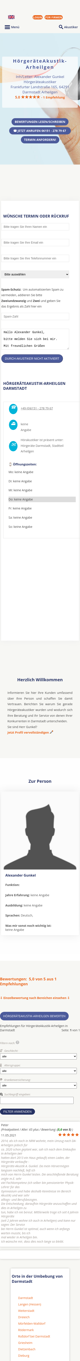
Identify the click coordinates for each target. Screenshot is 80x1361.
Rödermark (26, 1333)
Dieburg (23, 1359)
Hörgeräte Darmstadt (36, 449)
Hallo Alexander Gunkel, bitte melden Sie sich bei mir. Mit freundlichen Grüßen (35, 341)
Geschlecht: (11, 1053)
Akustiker (71, 27)
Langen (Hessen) (29, 1307)
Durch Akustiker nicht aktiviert (32, 361)
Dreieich (24, 1320)
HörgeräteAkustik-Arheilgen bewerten (34, 1019)
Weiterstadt (26, 1314)
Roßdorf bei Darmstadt (34, 1339)
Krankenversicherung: (17, 1082)
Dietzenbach (26, 1352)
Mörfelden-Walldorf (31, 1327)
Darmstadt (25, 1301)
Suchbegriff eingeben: (17, 1097)
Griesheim (25, 1346)
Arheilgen (27, 454)
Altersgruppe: (12, 1068)
